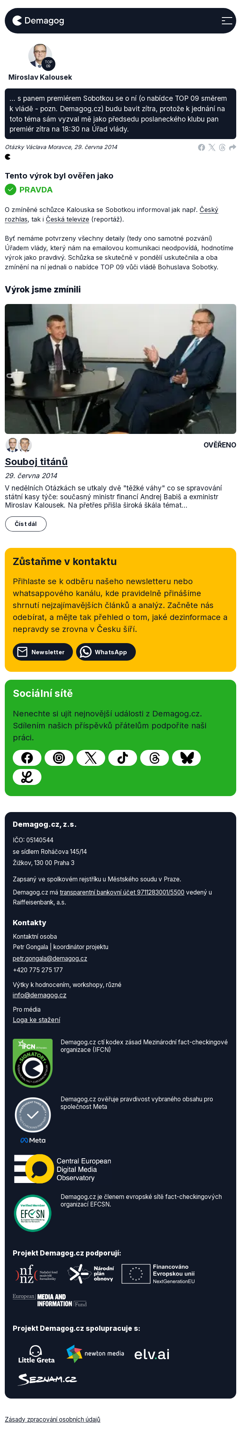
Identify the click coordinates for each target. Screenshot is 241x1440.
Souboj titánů (36, 461)
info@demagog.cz (40, 995)
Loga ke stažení (36, 1020)
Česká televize (67, 219)
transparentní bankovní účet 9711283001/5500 (122, 892)
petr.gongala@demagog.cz (50, 958)
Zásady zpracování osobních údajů (52, 1419)
